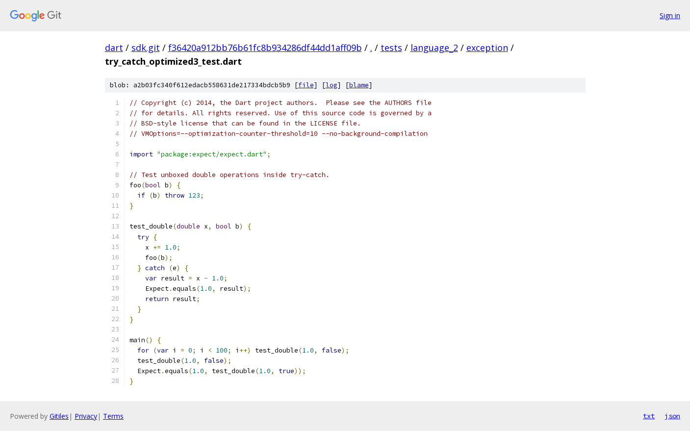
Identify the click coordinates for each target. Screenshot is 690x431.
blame (359, 85)
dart (114, 47)
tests (391, 47)
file (306, 85)
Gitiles (59, 416)
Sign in (670, 15)
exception (487, 47)
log (331, 85)
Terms (113, 416)
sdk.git (145, 47)
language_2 (434, 47)
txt (649, 415)
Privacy (86, 416)
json (672, 415)
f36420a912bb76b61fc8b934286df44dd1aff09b (265, 47)
